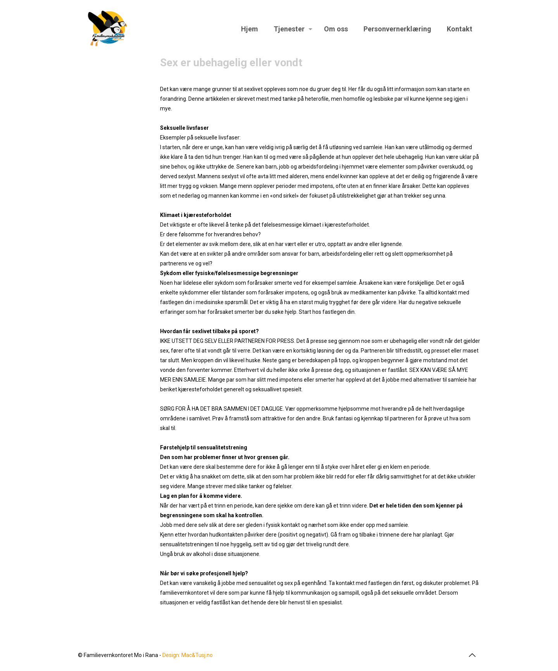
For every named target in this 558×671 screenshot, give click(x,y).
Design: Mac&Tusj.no (187, 655)
